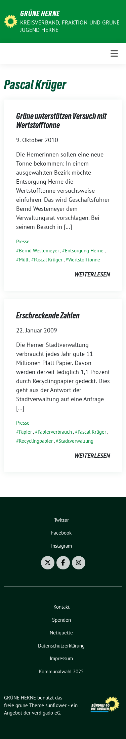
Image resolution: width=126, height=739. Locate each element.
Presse (23, 241)
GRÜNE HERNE (40, 13)
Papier (25, 432)
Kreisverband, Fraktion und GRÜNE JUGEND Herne (70, 26)
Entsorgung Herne (84, 250)
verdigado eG (46, 713)
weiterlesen (92, 274)
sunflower (56, 705)
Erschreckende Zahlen (48, 315)
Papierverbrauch (55, 432)
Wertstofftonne (84, 259)
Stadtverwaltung (75, 441)
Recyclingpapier (36, 441)
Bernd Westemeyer (39, 250)
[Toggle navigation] (114, 53)
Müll (23, 259)
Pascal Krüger (48, 259)
